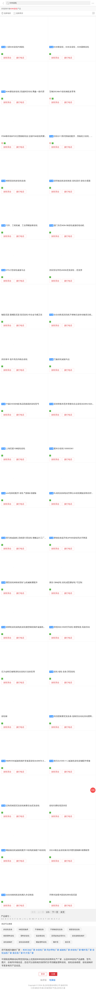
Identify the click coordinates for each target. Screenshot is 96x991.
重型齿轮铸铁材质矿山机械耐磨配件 (22, 582)
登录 (43, 974)
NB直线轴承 (23, 929)
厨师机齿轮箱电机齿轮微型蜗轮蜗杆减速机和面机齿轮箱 (30, 627)
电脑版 (52, 980)
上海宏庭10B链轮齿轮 (15, 448)
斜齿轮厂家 (76, 950)
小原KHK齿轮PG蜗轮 (15, 47)
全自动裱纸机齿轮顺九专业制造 (20, 895)
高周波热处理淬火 (58, 936)
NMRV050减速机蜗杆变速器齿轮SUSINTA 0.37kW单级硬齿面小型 (34, 761)
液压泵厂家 (17, 953)
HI (20, 919)
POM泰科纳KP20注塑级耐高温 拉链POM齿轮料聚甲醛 (24, 136)
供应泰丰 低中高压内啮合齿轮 (14, 359)
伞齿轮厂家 (41, 950)
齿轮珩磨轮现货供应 (58, 805)
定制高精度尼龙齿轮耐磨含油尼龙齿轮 (23, 805)
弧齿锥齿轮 (40, 936)
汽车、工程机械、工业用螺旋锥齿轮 (22, 225)
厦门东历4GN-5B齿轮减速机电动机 (69, 225)
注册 (53, 974)
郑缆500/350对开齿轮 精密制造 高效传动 (72, 627)
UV (48, 919)
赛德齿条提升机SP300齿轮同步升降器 (70, 538)
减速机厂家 (65, 950)
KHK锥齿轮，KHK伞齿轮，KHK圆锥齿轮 (71, 47)
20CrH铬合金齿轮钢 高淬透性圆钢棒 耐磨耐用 (69, 850)
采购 (93, 790)
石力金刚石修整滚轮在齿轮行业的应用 (18, 672)
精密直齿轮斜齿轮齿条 (16, 181)
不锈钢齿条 (39, 929)
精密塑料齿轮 (8, 936)
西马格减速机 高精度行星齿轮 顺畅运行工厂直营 (27, 538)
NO (33, 919)
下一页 (55, 912)
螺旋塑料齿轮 (41, 942)
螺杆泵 (55, 942)
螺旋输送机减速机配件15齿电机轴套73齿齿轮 (26, 850)
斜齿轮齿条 (7, 929)
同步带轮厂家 (53, 950)
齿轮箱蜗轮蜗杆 (78, 936)
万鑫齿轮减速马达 (62, 359)
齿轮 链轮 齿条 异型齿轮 (64, 672)
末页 (62, 912)
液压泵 (67, 942)
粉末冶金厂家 (29, 950)
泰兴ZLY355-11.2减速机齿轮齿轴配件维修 (72, 761)
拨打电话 (20, 58)
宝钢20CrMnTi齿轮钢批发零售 (62, 91)
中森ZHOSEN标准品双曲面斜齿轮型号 (22, 404)
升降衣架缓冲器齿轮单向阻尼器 (63, 895)
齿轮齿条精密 (24, 942)
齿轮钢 (4, 716)
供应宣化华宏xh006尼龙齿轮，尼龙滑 (65, 270)
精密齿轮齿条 (74, 929)
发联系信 (7, 58)
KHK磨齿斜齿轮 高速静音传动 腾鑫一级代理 (25, 91)
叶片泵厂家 (28, 953)
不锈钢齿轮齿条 (56, 929)
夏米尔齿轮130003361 (64, 448)
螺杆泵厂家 (86, 950)
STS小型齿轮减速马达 (15, 270)
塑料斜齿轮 (25, 936)
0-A (2, 919)
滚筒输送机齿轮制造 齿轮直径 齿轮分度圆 (72, 181)
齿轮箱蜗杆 (7, 942)
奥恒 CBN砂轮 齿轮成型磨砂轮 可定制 (65, 582)
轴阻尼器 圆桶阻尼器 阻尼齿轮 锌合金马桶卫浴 (21, 315)
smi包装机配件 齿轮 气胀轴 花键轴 (21, 493)
